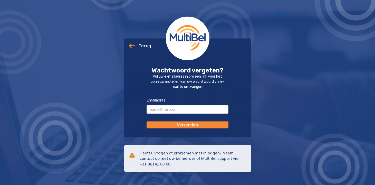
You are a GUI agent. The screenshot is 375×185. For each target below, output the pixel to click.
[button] (187, 125)
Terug (145, 45)
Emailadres (156, 100)
